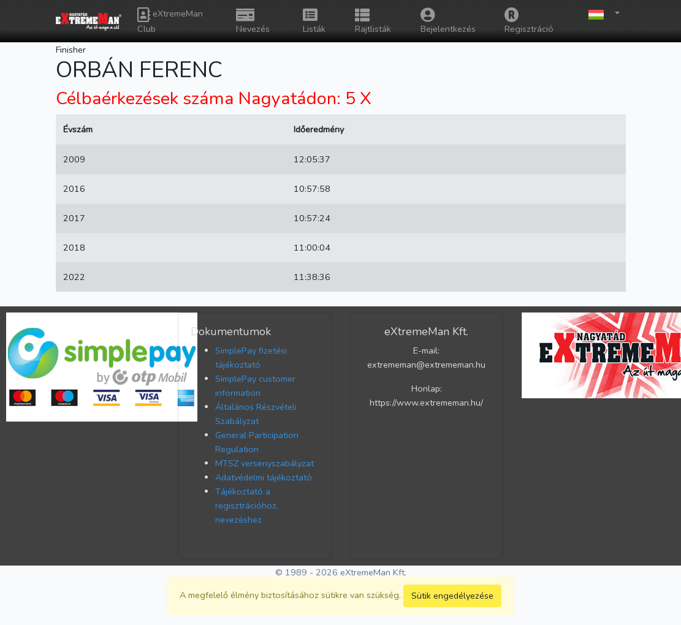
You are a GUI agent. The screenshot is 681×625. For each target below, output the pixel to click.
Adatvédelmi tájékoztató (263, 477)
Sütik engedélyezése (452, 595)
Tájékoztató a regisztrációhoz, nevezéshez (246, 505)
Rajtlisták (373, 21)
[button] (600, 14)
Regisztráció (529, 21)
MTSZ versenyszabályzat (264, 463)
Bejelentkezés (448, 21)
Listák (314, 21)
